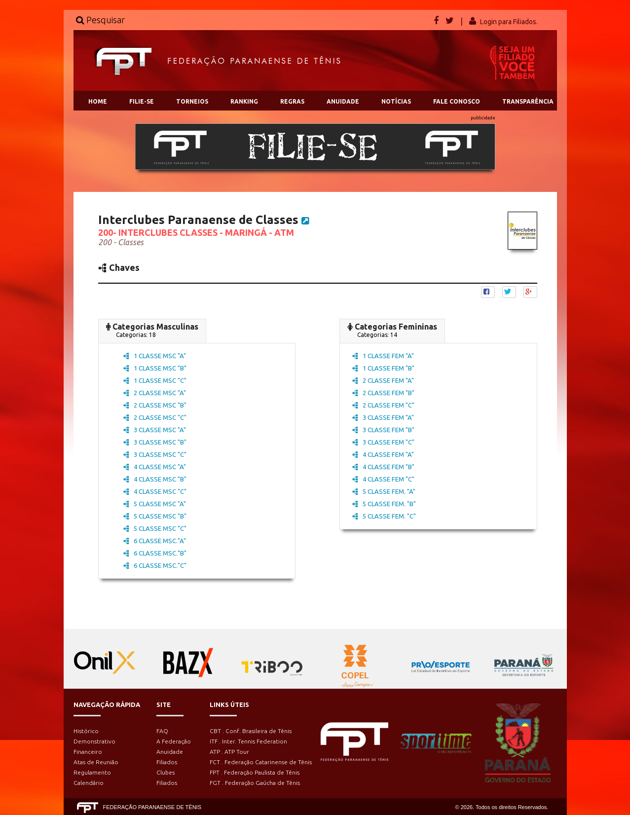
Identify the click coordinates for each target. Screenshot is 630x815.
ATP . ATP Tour (229, 751)
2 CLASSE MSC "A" (154, 392)
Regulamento (92, 772)
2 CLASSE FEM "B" (383, 392)
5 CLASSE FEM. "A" (383, 491)
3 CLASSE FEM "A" (383, 417)
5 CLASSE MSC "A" (154, 503)
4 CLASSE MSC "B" (154, 479)
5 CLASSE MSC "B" (154, 516)
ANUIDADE (343, 101)
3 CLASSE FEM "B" (383, 429)
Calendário (89, 782)
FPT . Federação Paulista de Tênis (254, 772)
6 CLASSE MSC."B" (154, 553)
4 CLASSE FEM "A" (383, 454)
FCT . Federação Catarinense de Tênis (261, 762)
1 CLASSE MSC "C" (154, 380)
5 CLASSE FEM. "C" (384, 516)
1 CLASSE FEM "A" (383, 355)
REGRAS (292, 101)
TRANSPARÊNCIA (528, 101)
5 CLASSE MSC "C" (154, 528)
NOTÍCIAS (396, 101)
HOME (97, 101)
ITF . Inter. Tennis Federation (248, 741)
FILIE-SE (141, 101)
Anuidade (169, 751)
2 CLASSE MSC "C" (154, 417)
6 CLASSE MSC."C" (154, 565)
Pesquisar (100, 20)
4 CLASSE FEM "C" (383, 479)
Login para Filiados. (509, 22)
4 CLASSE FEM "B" (383, 466)
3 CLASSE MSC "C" (154, 454)
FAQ (162, 731)
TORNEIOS (192, 101)
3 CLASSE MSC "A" (154, 429)
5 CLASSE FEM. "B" (384, 503)
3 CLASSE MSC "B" (154, 442)
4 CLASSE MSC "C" (154, 491)
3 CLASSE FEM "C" (383, 442)
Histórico (86, 731)
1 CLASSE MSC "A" (154, 355)
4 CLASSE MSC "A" (154, 466)
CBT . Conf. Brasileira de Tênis (251, 731)
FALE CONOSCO (456, 101)
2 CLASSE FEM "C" (383, 405)
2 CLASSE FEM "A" (383, 380)
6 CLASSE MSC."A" (154, 540)
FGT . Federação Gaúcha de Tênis (255, 782)
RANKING (244, 101)
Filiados (166, 762)
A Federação (173, 741)
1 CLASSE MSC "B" (154, 368)
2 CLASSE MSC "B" (154, 405)
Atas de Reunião (96, 762)
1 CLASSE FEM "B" (383, 368)
